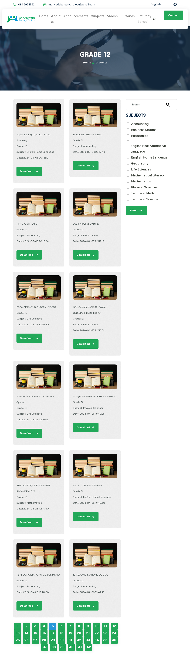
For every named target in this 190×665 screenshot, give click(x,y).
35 (105, 640)
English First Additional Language (148, 148)
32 (79, 640)
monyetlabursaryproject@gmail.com (71, 4)
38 (54, 647)
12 (114, 626)
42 (89, 647)
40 (71, 647)
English (156, 4)
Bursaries (127, 16)
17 (53, 633)
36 (114, 640)
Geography (139, 163)
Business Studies (143, 130)
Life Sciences (141, 169)
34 (96, 640)
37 (45, 647)
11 (105, 626)
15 (35, 633)
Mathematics (141, 181)
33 (88, 640)
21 (88, 633)
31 (70, 640)
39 (62, 647)
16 (44, 633)
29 (53, 640)
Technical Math (142, 193)
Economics (139, 136)
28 (44, 640)
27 (35, 640)
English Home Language (149, 157)
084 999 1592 (26, 4)
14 (26, 633)
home (87, 62)
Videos (112, 16)
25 (18, 640)
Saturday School (144, 19)
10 (97, 626)
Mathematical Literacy (148, 175)
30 (61, 640)
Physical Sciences (144, 187)
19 (70, 633)
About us (55, 19)
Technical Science (144, 199)
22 (96, 633)
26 (26, 640)
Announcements (75, 16)
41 (80, 647)
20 (79, 633)
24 (114, 633)
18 (61, 633)
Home (43, 16)
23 (105, 633)
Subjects (97, 16)
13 (18, 633)
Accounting (140, 124)
